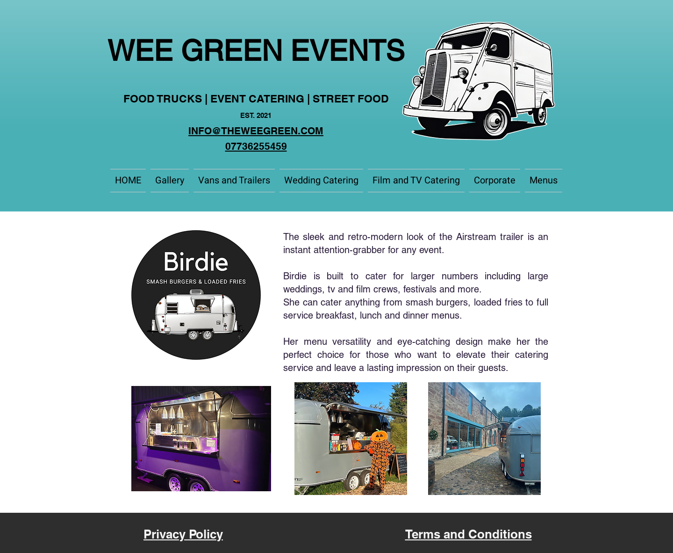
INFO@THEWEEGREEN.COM (255, 131)
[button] (234, 180)
